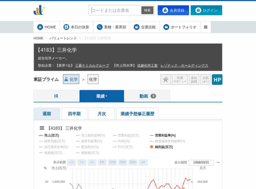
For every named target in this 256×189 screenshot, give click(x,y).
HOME (46, 27)
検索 (147, 10)
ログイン (206, 10)
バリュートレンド (63, 38)
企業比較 (145, 27)
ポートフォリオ (179, 27)
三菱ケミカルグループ (92, 65)
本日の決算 (76, 27)
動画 (148, 96)
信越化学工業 (147, 65)
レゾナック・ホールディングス (184, 65)
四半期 (74, 114)
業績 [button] (101, 96)
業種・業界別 (111, 27)
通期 (46, 114)
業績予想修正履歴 (137, 114)
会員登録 (173, 10)
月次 (102, 114)
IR (56, 96)
